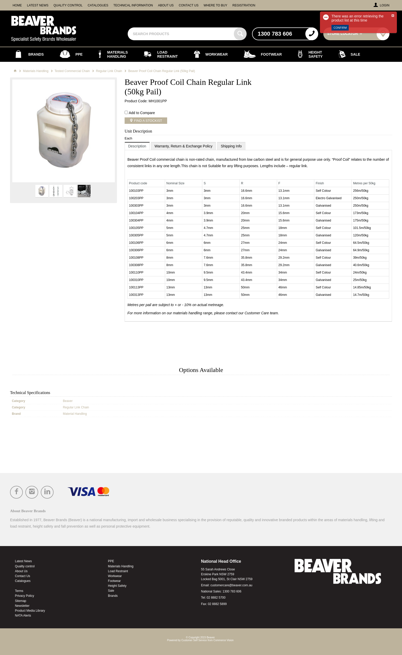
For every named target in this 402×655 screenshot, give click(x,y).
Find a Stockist (147, 121)
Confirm (340, 27)
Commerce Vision (223, 640)
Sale (111, 590)
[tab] (137, 146)
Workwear (115, 576)
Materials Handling (120, 566)
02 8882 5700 (216, 597)
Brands (113, 596)
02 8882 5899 (217, 604)
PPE (111, 561)
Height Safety (117, 586)
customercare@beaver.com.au (231, 585)
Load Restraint (118, 571)
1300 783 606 (232, 591)
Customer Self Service (194, 640)
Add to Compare (142, 113)
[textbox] (181, 33)
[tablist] (258, 232)
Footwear (114, 581)
